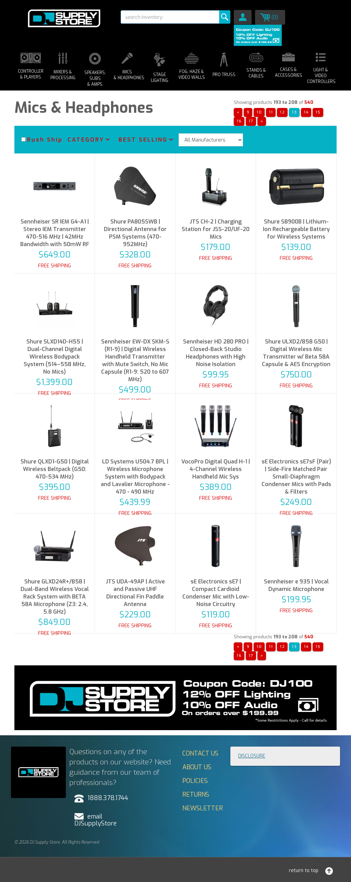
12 (282, 112)
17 (251, 121)
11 (271, 112)
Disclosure (251, 756)
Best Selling (143, 139)
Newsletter (202, 808)
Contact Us (200, 753)
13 (294, 112)
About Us (196, 767)
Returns (195, 794)
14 (306, 112)
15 (318, 112)
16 (239, 121)
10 (259, 112)
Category (86, 139)
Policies (195, 781)
